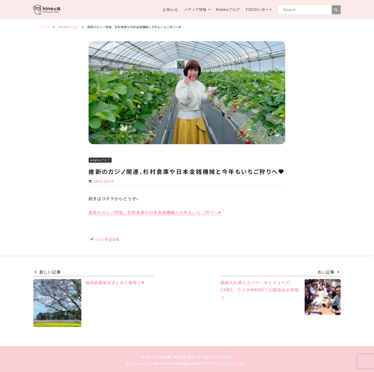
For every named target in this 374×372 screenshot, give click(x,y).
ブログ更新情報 (107, 239)
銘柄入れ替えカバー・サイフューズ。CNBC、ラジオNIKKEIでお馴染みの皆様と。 (281, 297)
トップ (45, 27)
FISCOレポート (259, 9)
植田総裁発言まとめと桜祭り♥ (88, 303)
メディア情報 (195, 9)
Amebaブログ (228, 9)
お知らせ (170, 9)
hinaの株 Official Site (176, 357)
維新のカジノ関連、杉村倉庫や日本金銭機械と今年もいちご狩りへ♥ (155, 212)
